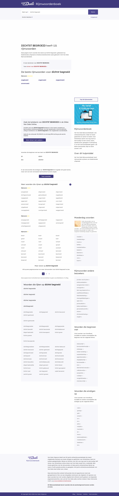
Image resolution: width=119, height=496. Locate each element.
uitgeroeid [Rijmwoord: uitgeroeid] (41, 207)
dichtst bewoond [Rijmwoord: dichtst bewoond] (60, 312)
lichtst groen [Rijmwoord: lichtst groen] (58, 332)
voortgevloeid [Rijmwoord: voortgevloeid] (42, 210)
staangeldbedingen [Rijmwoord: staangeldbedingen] (83, 298)
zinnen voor (36, 66)
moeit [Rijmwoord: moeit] (23, 241)
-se (78, 418)
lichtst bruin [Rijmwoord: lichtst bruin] (27, 368)
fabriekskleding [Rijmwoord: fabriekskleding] (81, 295)
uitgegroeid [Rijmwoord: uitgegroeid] (41, 226)
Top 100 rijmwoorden (86, 99)
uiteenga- (80, 349)
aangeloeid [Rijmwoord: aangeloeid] (24, 192)
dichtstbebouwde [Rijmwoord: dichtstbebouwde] (44, 362)
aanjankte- (80, 373)
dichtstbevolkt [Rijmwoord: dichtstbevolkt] (59, 362)
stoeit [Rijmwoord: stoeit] (22, 248)
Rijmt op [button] (24, 12)
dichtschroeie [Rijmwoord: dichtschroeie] (28, 359)
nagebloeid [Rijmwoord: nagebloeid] (59, 195)
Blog (74, 494)
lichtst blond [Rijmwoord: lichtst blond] (58, 365)
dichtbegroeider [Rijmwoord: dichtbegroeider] (28, 326)
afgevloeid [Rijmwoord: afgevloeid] (59, 192)
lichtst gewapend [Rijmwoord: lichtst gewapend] (60, 368)
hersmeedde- (81, 362)
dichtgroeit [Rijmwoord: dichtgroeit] (27, 356)
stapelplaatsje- (81, 360)
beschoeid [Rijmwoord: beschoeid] (41, 254)
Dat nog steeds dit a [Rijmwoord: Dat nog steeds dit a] (83, 290)
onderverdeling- (82, 352)
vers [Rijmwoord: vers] (78, 258)
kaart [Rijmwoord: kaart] (78, 260)
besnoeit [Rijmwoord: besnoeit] (41, 257)
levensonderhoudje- (83, 346)
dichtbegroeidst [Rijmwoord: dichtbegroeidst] (44, 326)
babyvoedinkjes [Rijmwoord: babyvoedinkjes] (81, 306)
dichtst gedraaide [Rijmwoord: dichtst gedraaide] (29, 320)
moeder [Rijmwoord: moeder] (79, 237)
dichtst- (41, 160)
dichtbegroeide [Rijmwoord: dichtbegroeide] (28, 312)
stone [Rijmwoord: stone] (78, 311)
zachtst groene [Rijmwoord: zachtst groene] (43, 374)
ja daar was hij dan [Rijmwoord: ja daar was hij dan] (82, 279)
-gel (78, 413)
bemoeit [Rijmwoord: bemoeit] (23, 254)
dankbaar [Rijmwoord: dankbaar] (80, 255)
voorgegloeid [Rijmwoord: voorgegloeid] (25, 210)
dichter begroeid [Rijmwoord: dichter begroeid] (29, 294)
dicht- (40, 156)
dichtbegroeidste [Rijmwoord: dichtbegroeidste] (44, 346)
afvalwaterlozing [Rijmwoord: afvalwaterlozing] (82, 314)
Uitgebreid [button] (94, 17)
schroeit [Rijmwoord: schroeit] (23, 245)
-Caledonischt (81, 440)
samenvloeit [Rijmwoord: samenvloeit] (24, 204)
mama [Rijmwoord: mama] (79, 242)
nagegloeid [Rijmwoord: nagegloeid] (24, 198)
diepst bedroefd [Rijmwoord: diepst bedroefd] (28, 332)
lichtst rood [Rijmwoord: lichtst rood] (27, 371)
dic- (22, 160)
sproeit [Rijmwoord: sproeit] (58, 245)
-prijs (78, 424)
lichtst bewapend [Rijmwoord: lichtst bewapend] (44, 332)
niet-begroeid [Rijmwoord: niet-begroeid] (43, 371)
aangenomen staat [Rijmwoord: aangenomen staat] (82, 285)
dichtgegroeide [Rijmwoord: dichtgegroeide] (59, 326)
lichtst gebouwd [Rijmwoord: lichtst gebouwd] (44, 368)
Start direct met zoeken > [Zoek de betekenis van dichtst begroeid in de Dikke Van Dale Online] (34, 140)
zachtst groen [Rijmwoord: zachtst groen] (28, 374)
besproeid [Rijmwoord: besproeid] (59, 257)
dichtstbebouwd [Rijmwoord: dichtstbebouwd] (60, 329)
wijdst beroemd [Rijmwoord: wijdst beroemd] (59, 371)
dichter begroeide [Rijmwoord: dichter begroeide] (30, 300)
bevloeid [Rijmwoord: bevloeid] (41, 260)
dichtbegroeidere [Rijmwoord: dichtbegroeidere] (29, 346)
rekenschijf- (80, 344)
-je (77, 432)
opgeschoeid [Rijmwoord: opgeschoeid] (42, 201)
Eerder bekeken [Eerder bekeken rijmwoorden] (27, 17)
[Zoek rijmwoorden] (38, 12)
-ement (79, 416)
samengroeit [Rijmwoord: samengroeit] (59, 223)
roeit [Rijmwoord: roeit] (39, 241)
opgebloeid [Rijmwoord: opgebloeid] (59, 198)
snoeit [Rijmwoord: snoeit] (40, 245)
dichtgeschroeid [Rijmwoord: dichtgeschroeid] (26, 195)
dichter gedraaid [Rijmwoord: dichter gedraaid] (44, 349)
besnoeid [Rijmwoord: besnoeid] (23, 257)
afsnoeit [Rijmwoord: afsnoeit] (23, 251)
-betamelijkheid (81, 437)
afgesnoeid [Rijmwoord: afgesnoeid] (41, 192)
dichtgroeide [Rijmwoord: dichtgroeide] (43, 353)
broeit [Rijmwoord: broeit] (57, 235)
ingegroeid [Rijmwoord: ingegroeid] (59, 220)
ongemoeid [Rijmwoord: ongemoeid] (42, 80)
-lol (78, 445)
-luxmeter (80, 429)
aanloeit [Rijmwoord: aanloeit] (58, 248)
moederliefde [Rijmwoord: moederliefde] (81, 247)
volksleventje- (81, 370)
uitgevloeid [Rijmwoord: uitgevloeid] (59, 207)
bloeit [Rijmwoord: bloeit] (22, 235)
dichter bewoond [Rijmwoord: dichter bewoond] (29, 349)
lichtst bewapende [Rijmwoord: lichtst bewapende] (29, 341)
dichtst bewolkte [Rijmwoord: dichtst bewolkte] (28, 362)
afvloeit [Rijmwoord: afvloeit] (40, 251)
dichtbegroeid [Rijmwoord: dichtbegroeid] (28, 306)
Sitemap (79, 494)
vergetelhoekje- (81, 378)
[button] (70, 184)
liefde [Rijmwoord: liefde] (78, 244)
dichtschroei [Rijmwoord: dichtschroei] (43, 356)
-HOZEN (79, 426)
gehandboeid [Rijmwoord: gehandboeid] (42, 195)
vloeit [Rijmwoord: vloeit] (40, 248)
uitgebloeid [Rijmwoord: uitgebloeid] (24, 207)
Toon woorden (46, 176)
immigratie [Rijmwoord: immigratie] (80, 287)
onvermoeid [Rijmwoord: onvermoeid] (25, 83)
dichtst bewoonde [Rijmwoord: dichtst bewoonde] (44, 329)
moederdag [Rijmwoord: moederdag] (80, 239)
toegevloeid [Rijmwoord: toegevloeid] (59, 204)
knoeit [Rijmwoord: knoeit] (40, 238)
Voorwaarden (93, 494)
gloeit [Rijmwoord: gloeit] (23, 238)
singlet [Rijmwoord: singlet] (79, 317)
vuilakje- (79, 375)
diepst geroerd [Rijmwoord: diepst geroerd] (43, 365)
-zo (78, 421)
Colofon (85, 494)
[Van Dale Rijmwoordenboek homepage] (28, 4)
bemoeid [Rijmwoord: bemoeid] (58, 251)
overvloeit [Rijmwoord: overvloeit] (59, 201)
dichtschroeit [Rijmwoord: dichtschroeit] (43, 359)
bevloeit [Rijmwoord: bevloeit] (58, 260)
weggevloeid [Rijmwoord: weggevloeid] (60, 210)
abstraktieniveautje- (83, 367)
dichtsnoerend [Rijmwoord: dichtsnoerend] (59, 359)
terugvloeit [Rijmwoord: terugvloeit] (41, 204)
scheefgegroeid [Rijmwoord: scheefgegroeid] (26, 226)
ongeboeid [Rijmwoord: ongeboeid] (24, 80)
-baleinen (79, 442)
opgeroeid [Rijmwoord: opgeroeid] (24, 201)
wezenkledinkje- (82, 354)
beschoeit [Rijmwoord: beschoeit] (59, 254)
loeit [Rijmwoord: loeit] (57, 238)
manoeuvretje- (81, 381)
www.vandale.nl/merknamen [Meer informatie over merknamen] (62, 481)
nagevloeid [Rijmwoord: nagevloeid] (41, 198)
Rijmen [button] (93, 12)
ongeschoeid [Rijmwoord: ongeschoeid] (60, 80)
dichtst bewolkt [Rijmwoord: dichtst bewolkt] (28, 329)
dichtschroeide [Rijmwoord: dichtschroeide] (59, 356)
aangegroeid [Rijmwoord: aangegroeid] (25, 220)
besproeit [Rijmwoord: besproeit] (24, 260)
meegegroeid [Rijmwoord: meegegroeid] (25, 223)
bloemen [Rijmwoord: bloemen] (79, 252)
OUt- (78, 365)
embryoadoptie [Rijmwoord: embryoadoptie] (81, 282)
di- (22, 156)
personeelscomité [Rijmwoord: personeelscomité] (82, 309)
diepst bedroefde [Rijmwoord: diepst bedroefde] (29, 365)
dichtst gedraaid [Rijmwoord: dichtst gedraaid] (29, 315)
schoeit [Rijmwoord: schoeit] (58, 241)
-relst (78, 408)
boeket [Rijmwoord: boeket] (79, 250)
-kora (78, 434)
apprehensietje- (81, 357)
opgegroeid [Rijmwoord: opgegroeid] (41, 223)
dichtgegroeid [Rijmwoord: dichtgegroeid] (42, 220)
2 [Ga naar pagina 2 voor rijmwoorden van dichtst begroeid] (46, 274)
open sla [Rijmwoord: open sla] (79, 301)
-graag (79, 410)
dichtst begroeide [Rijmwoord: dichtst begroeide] (30, 288)
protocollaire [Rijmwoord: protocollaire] (80, 303)
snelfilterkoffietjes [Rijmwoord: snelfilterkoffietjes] (82, 293)
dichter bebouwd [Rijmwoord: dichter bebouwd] (60, 346)
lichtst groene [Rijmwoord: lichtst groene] (28, 335)
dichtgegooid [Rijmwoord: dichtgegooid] (59, 349)
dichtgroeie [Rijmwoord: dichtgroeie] (58, 353)
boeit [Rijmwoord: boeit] (39, 235)
